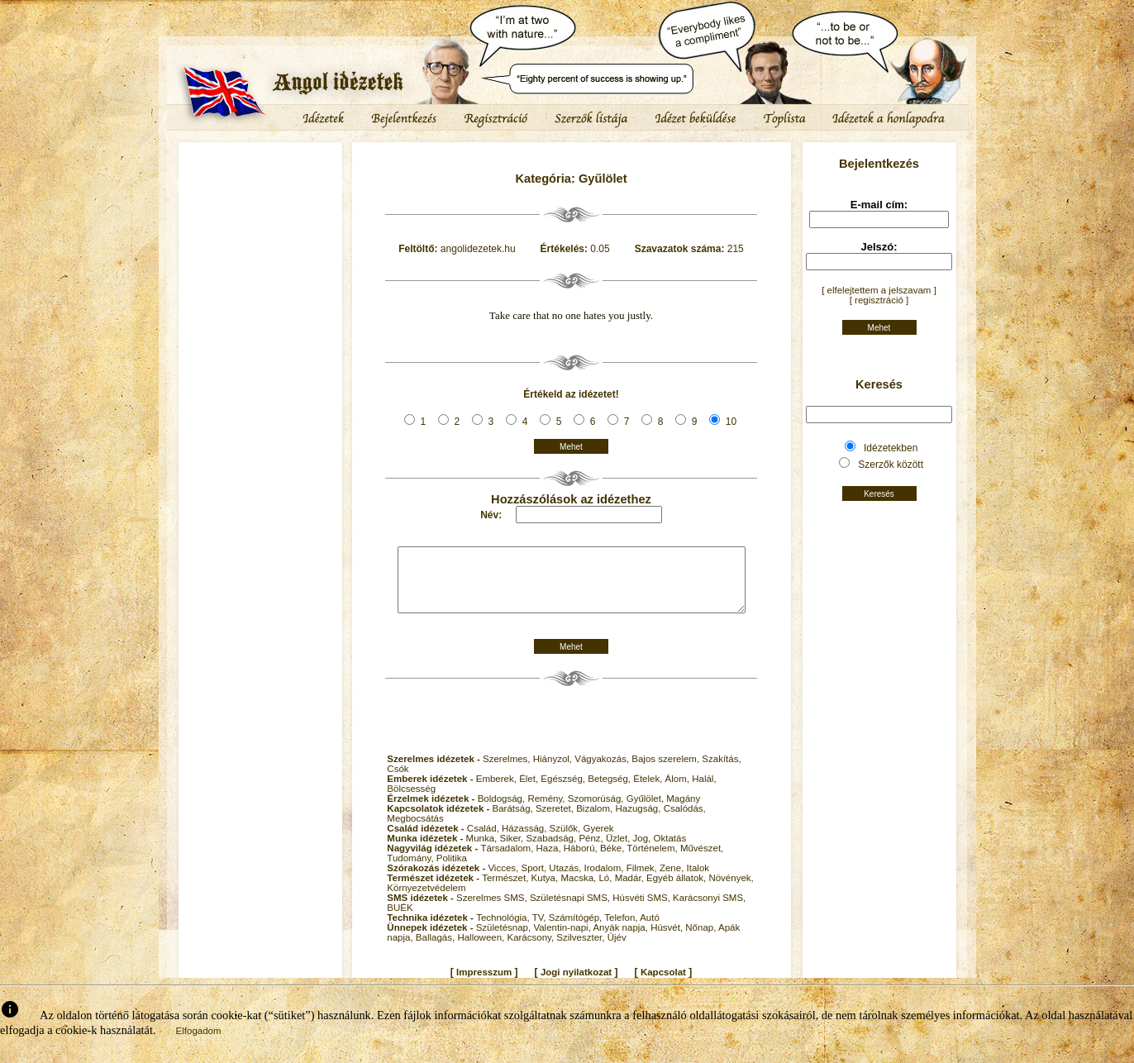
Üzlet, (619, 851)
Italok (698, 880)
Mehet (571, 446)
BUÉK (399, 920)
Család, (484, 841)
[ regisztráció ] (879, 300)
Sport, (535, 880)
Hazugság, (639, 821)
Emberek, (497, 791)
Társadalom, (508, 860)
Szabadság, (552, 851)
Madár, (630, 890)
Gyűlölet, (647, 811)
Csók (397, 781)
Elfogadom (199, 1043)
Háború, (582, 860)
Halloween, (482, 950)
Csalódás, (685, 821)
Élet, (530, 791)
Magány (683, 811)
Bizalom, (595, 821)
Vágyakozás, (602, 771)
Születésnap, (505, 940)
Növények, (730, 890)
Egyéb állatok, (677, 890)
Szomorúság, (597, 811)
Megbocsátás (415, 831)
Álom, (679, 791)
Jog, (643, 851)
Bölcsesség (411, 801)
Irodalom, (605, 880)
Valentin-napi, (563, 940)
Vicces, (504, 880)
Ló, (606, 890)
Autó (650, 930)
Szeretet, (556, 821)
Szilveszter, (581, 950)
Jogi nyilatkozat (576, 984)
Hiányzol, (554, 771)
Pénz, (592, 851)
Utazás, (566, 880)
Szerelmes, (508, 771)
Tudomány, (411, 870)
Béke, (613, 860)
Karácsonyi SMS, (709, 910)
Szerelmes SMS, (493, 910)
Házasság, (526, 841)
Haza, (550, 860)
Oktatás (670, 851)
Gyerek (598, 841)
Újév (617, 950)
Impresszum (484, 984)
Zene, (673, 880)
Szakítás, (721, 771)
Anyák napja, (621, 940)
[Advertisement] (260, 194)
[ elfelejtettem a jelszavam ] (879, 290)
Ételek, (649, 791)
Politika (451, 870)
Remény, (547, 811)
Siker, (512, 851)
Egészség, (564, 791)
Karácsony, (531, 950)
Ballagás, (437, 950)
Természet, (506, 890)
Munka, (483, 851)
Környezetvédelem (426, 900)
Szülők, (567, 841)
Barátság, (514, 821)
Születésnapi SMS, (571, 910)
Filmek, (643, 880)
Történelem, (653, 860)
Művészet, (701, 860)
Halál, (704, 791)
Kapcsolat (663, 984)
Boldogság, (503, 811)
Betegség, (610, 791)
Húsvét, (667, 940)
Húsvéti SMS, (642, 910)
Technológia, (504, 930)
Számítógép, (577, 930)
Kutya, (546, 890)
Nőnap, (701, 940)
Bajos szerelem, (666, 771)
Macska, (579, 890)
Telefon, (622, 930)
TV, (540, 930)
